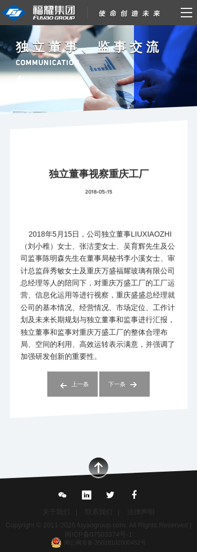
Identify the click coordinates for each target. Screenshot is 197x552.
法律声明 (140, 512)
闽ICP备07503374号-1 (98, 534)
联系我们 (98, 512)
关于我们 (56, 512)
